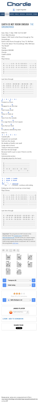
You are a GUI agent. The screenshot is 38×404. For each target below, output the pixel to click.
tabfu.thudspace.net (8, 237)
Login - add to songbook (13, 319)
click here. (15, 243)
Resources (29, 14)
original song (18, 236)
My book (22, 14)
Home (2, 14)
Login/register (21, 10)
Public (17, 14)
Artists (12, 14)
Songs (7, 14)
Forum (35, 14)
